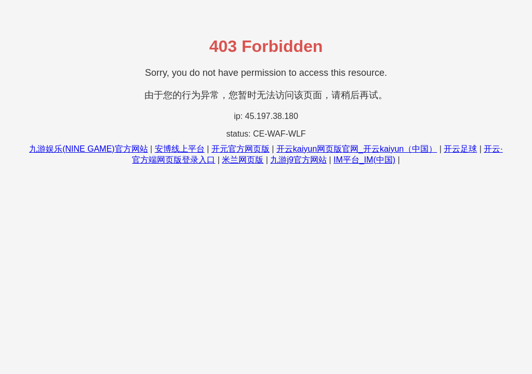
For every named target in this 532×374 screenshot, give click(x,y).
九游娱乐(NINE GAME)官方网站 (88, 148)
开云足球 (460, 148)
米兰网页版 (242, 159)
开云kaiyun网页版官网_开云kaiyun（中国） (356, 148)
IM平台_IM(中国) (364, 159)
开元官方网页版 (240, 148)
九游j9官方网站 (298, 159)
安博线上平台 (180, 148)
